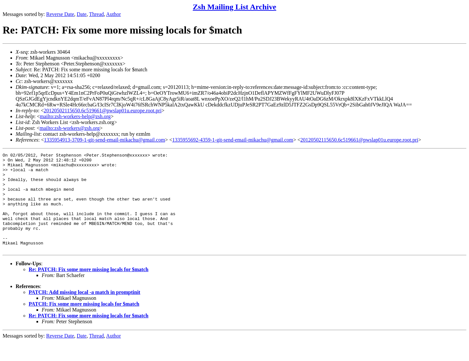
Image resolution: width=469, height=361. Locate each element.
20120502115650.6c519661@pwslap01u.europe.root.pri (103, 110)
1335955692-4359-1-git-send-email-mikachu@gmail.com (232, 140)
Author (113, 14)
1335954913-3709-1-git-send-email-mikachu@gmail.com (104, 140)
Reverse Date (60, 14)
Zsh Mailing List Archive (234, 7)
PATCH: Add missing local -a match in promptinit (84, 311)
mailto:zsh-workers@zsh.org (69, 128)
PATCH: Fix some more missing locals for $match (84, 323)
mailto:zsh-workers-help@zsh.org (75, 116)
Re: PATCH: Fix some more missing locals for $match (89, 289)
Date (82, 14)
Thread (96, 14)
